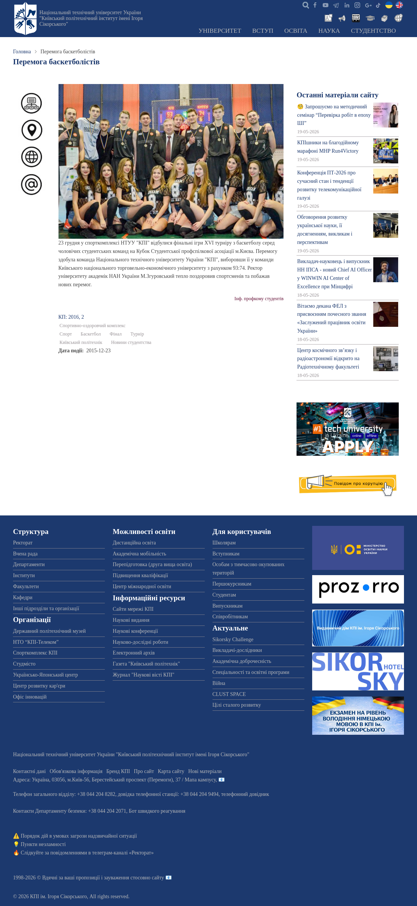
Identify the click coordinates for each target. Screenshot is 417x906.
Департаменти (29, 564)
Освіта (296, 30)
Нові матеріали (205, 771)
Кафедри (22, 597)
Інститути (24, 575)
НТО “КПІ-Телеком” (35, 642)
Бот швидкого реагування (157, 811)
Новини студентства (131, 342)
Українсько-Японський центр (45, 675)
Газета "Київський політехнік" (146, 664)
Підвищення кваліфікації (140, 575)
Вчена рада (25, 554)
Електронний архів (134, 653)
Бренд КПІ (118, 771)
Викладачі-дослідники (237, 650)
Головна (22, 51)
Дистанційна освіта (134, 543)
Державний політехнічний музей (49, 631)
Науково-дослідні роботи (140, 642)
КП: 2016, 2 (71, 317)
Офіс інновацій (30, 697)
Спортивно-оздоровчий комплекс (93, 325)
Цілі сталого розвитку (237, 705)
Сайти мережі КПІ (133, 609)
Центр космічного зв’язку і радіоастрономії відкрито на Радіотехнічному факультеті (328, 358)
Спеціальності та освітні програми (251, 672)
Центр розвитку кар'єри (39, 686)
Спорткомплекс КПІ (35, 653)
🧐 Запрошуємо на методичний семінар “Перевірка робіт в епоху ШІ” (334, 115)
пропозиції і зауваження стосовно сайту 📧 (124, 878)
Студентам (224, 595)
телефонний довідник (245, 794)
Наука (329, 30)
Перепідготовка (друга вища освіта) (152, 564)
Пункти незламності (43, 844)
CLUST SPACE (229, 694)
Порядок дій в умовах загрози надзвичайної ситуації (79, 836)
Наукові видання (131, 620)
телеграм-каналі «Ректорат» (123, 853)
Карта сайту (171, 771)
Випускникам (228, 606)
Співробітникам (230, 616)
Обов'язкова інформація (76, 771)
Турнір (137, 334)
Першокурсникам (232, 584)
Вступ (262, 30)
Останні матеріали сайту (337, 95)
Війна (219, 683)
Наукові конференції (135, 631)
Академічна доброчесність (242, 661)
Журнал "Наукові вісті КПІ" (143, 675)
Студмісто (24, 664)
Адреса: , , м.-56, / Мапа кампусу (114, 780)
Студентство (373, 30)
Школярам (224, 543)
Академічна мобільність (139, 554)
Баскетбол (91, 334)
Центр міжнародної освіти (142, 586)
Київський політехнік (81, 342)
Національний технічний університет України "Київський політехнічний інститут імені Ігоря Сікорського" (91, 18)
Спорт (66, 334)
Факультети (26, 586)
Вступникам (226, 554)
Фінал (116, 334)
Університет (219, 30)
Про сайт (144, 771)
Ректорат (22, 543)
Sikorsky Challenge (233, 639)
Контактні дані (29, 771)
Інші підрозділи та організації (46, 608)
